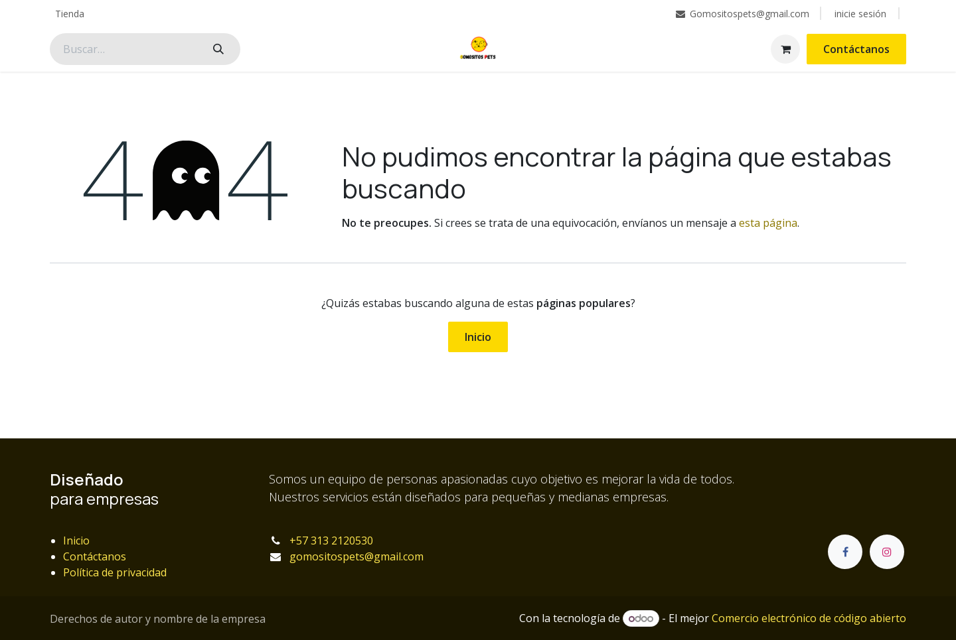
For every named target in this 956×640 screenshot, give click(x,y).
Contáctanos (856, 49)
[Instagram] (887, 552)
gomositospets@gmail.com (356, 556)
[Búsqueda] (218, 49)
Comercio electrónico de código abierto (809, 618)
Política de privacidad (115, 572)
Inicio (478, 337)
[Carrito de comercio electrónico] (785, 49)
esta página (768, 223)
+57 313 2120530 (331, 540)
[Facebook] (845, 552)
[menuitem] (70, 13)
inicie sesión (860, 13)
